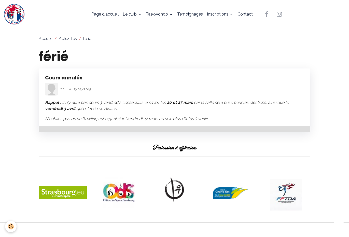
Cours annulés (63, 77)
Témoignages (190, 14)
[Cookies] (11, 226)
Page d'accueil (105, 14)
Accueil (45, 38)
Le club (130, 14)
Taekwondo (157, 14)
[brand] (15, 14)
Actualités (68, 38)
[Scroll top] (338, 226)
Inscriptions (218, 14)
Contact (245, 14)
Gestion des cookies (174, 229)
